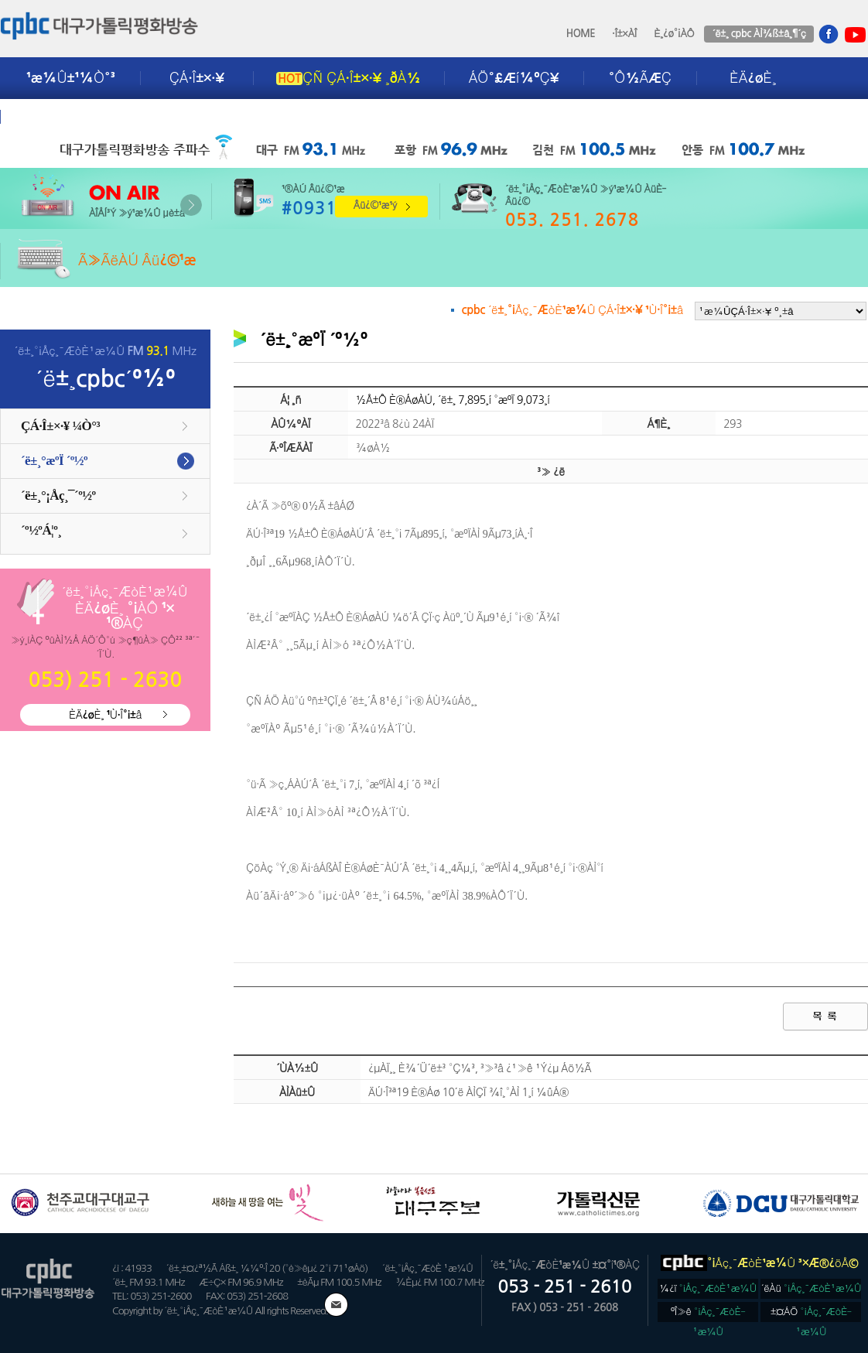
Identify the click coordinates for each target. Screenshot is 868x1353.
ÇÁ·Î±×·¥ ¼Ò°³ (60, 426)
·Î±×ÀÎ (624, 34)
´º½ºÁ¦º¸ (41, 530)
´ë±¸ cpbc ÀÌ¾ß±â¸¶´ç (758, 34)
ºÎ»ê (708, 1314)
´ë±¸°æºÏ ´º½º (54, 460)
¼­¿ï (708, 1288)
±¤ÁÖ (811, 1314)
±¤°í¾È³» (59, 117)
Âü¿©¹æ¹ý (375, 205)
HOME (581, 34)
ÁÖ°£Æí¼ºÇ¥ (514, 78)
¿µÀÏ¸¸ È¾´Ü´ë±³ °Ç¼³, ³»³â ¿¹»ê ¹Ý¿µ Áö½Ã (479, 1068)
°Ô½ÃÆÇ (640, 78)
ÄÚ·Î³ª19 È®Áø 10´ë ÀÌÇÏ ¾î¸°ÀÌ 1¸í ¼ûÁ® (468, 1092)
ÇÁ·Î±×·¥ (196, 78)
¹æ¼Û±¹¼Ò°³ (70, 78)
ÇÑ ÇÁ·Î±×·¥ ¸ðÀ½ (348, 78)
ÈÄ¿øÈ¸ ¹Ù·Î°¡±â (105, 714)
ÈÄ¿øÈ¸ (753, 78)
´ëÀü (811, 1288)
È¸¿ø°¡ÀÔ (674, 34)
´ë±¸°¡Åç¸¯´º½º (58, 495)
